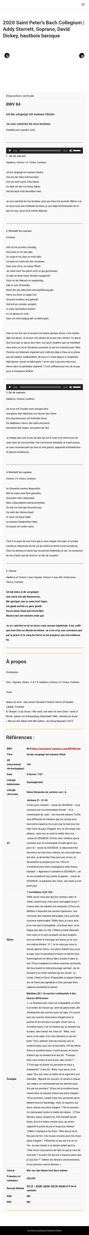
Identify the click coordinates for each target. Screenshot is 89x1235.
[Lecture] (9, 150)
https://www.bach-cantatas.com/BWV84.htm (56, 748)
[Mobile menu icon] (83, 4)
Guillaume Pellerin (54, 1231)
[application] (44, 151)
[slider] (40, 150)
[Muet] (70, 150)
